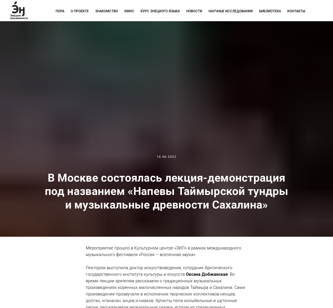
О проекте (80, 11)
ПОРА (60, 11)
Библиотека (270, 11)
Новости (194, 11)
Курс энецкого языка (160, 11)
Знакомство (106, 11)
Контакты (296, 11)
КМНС (129, 11)
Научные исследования (231, 11)
